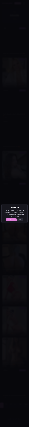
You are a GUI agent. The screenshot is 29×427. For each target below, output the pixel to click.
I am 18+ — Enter (11, 219)
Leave (20, 219)
